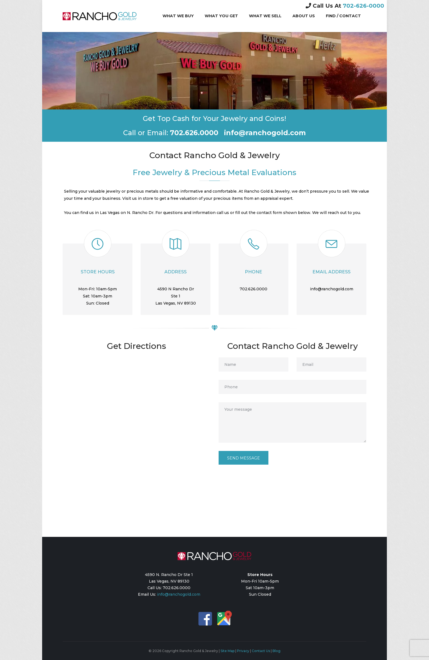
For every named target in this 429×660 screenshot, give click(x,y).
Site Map (227, 651)
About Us (303, 15)
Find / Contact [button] (343, 15)
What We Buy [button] (178, 15)
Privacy (243, 651)
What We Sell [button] (265, 15)
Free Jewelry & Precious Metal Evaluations (214, 172)
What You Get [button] (221, 15)
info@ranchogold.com (178, 594)
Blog (276, 651)
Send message (243, 458)
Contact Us (261, 651)
